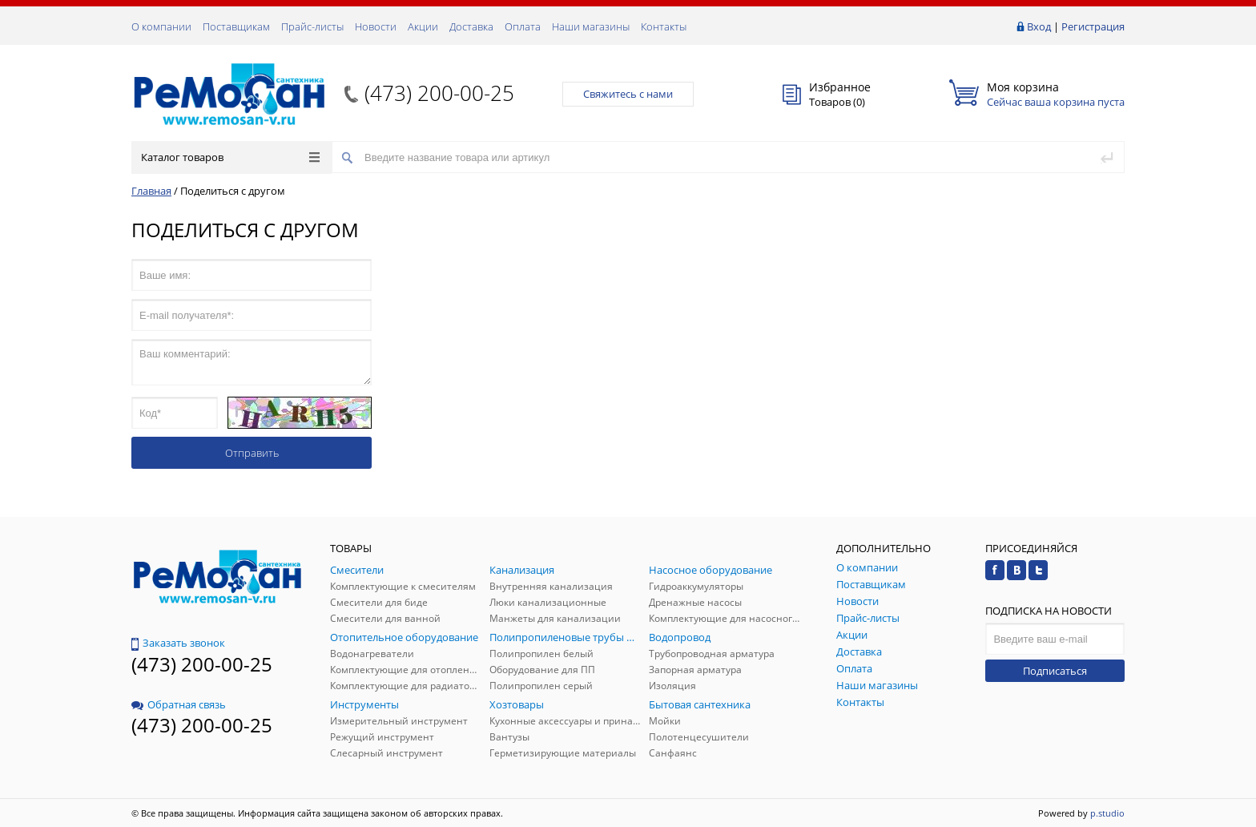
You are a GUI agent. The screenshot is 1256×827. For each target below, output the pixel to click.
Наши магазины (591, 26)
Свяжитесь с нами (628, 94)
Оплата (523, 26)
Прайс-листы (312, 26)
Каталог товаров (230, 157)
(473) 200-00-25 (439, 93)
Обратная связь (178, 704)
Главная (151, 191)
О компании (161, 26)
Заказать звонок (178, 642)
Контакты (663, 26)
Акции (423, 26)
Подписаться (1055, 671)
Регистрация (1093, 26)
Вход (1039, 26)
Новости (376, 26)
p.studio (1107, 813)
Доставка (471, 26)
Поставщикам (236, 26)
